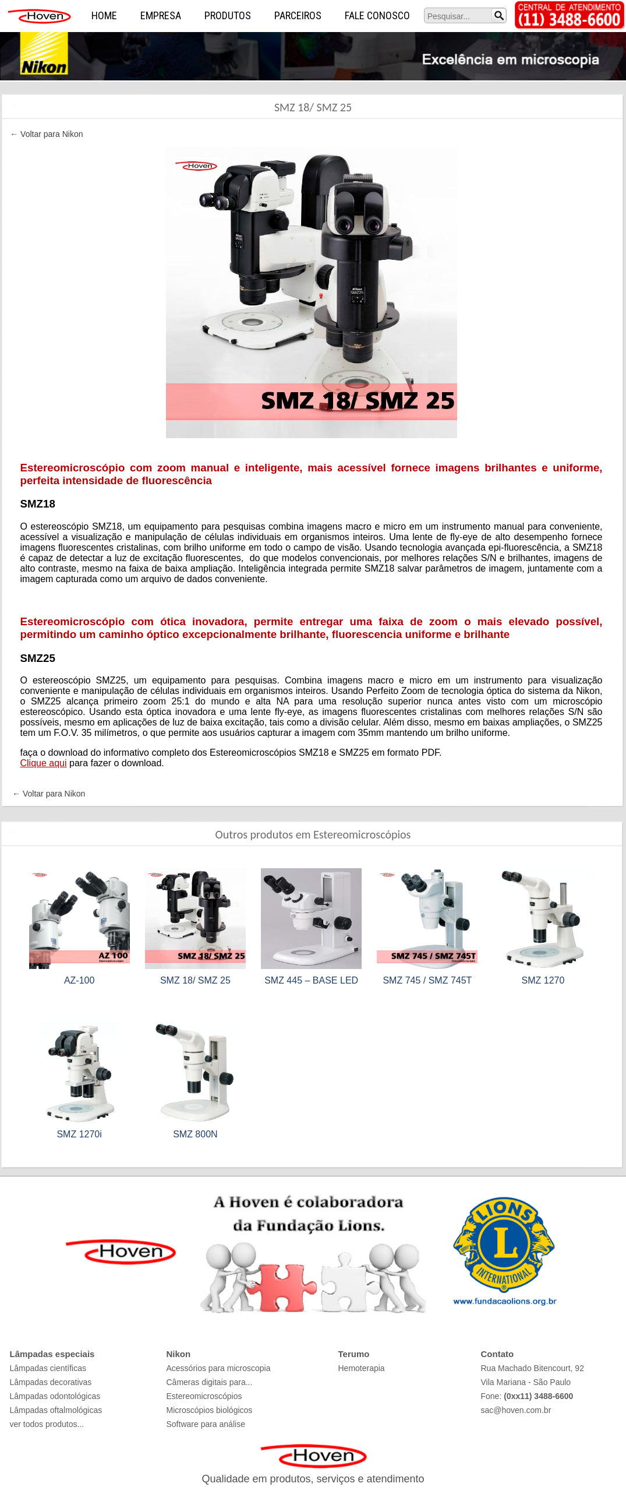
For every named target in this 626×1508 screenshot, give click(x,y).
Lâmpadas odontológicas (55, 1396)
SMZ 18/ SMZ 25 (195, 980)
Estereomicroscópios (204, 1396)
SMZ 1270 (543, 980)
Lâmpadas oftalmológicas (56, 1410)
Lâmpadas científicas (48, 1368)
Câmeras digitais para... (210, 1382)
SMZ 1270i (78, 1134)
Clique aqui (43, 763)
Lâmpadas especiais (52, 1354)
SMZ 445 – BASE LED (311, 980)
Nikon (179, 1354)
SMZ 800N (195, 1134)
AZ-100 (79, 980)
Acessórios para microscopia (219, 1368)
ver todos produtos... (47, 1424)
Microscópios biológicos (210, 1410)
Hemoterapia (361, 1368)
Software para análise (206, 1424)
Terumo (354, 1354)
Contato (497, 1354)
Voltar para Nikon (51, 134)
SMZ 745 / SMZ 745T (427, 980)
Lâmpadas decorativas (51, 1382)
